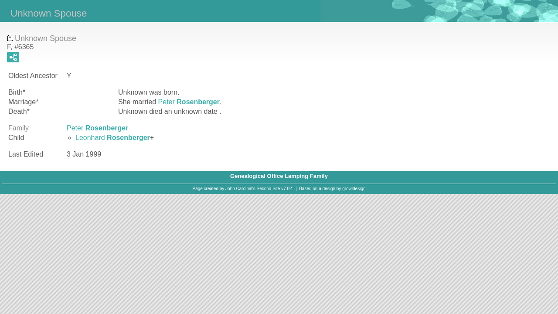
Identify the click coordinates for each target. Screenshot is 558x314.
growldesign (353, 188)
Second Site (268, 188)
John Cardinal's (240, 188)
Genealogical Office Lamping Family (279, 176)
